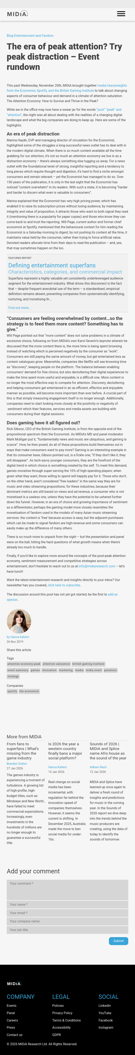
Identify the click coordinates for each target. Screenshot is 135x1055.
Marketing (66, 670)
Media (79, 670)
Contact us (14, 1035)
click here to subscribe (64, 585)
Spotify (12, 691)
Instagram (105, 1027)
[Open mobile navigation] (121, 14)
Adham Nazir (98, 767)
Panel (11, 1013)
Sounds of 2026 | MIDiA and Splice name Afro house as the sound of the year (108, 751)
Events (11, 1006)
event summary (18, 670)
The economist (29, 691)
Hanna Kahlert (57, 767)
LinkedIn (104, 1006)
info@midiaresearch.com (97, 566)
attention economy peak (24, 663)
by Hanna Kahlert (18, 637)
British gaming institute (89, 663)
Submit (118, 941)
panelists (110, 670)
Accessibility (61, 1027)
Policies (58, 1006)
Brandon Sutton (17, 764)
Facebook (105, 1020)
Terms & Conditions (66, 1020)
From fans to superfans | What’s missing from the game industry (23, 751)
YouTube (104, 1013)
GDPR (56, 1035)
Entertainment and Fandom (34, 36)
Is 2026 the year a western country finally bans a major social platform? (65, 751)
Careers (12, 1020)
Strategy (13, 676)
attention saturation (56, 663)
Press (11, 1027)
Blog (10, 36)
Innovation (49, 670)
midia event (94, 670)
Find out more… (19, 308)
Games (35, 670)
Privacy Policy (62, 1013)
